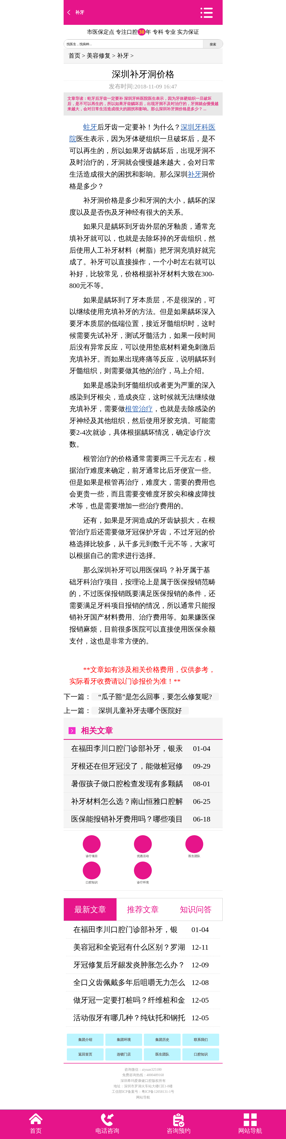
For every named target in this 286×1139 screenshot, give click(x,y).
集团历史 (162, 1040)
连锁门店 (124, 1054)
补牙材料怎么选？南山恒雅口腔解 (127, 801)
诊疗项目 (92, 846)
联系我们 (201, 1040)
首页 (75, 55)
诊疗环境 (143, 873)
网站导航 (143, 1097)
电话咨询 (107, 1131)
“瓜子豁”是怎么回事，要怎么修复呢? (155, 697)
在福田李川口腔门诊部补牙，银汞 (127, 748)
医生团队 (194, 846)
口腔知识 (92, 873)
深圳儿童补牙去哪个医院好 (140, 710)
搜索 (213, 44)
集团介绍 (85, 1040)
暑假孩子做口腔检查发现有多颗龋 (127, 784)
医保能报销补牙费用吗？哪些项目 (127, 819)
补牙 (79, 12)
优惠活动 (143, 846)
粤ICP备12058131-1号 (158, 1092)
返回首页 (85, 1054)
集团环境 (124, 1040)
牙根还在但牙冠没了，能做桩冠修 (127, 766)
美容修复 (99, 55)
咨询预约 (179, 1131)
